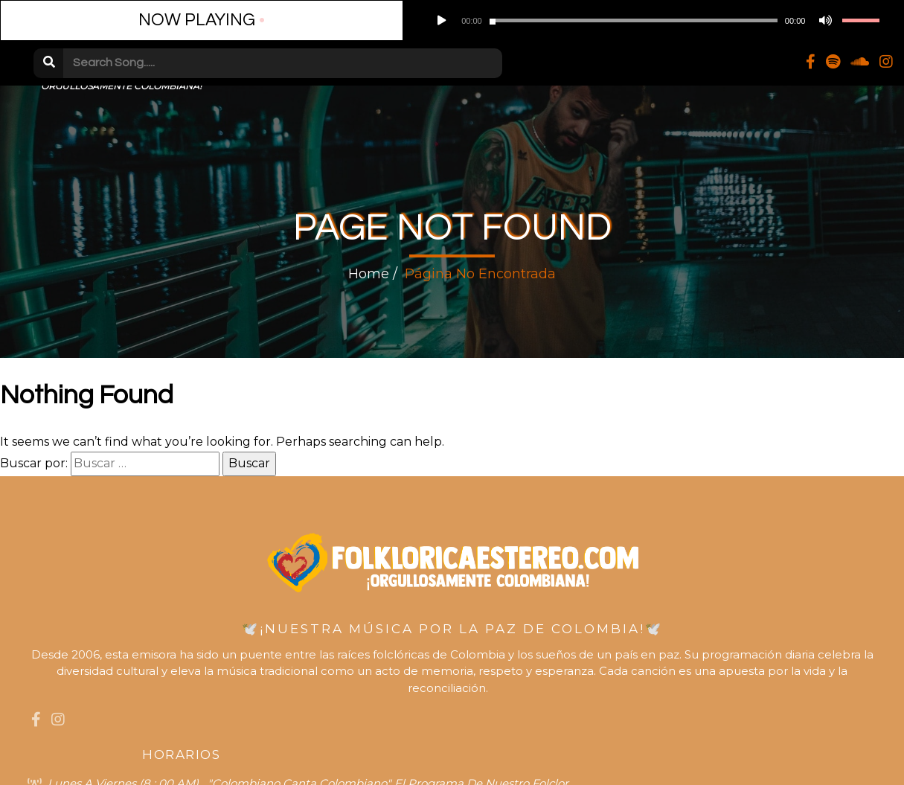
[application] (298, 22)
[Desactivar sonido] (352, 22)
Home (368, 277)
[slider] (278, 23)
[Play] (202, 22)
